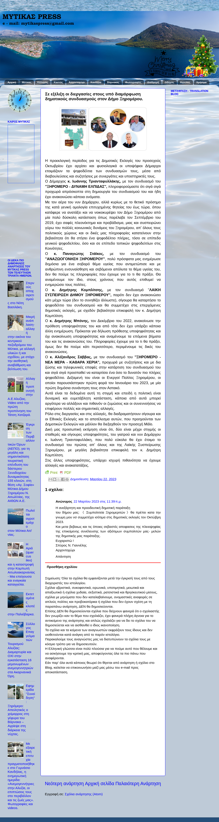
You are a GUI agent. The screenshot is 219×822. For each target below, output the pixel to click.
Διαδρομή (153, 82)
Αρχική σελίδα (99, 783)
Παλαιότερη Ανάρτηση (138, 783)
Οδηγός (169, 82)
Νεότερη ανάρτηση (64, 783)
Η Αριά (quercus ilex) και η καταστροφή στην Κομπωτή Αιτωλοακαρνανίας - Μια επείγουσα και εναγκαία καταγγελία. (21, 564)
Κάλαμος (42, 82)
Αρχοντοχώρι (77, 82)
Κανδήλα (96, 82)
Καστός (58, 82)
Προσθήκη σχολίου (62, 567)
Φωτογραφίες (133, 82)
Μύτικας (27, 82)
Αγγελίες (185, 82)
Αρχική (11, 82)
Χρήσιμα (201, 82)
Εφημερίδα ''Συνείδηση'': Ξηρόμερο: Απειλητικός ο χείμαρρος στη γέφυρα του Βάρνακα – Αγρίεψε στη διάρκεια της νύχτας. (21, 710)
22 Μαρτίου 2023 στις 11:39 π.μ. (98, 501)
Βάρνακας (113, 82)
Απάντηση (63, 556)
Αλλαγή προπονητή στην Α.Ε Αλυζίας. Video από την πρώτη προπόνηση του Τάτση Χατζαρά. (21, 397)
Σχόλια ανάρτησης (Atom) (83, 794)
